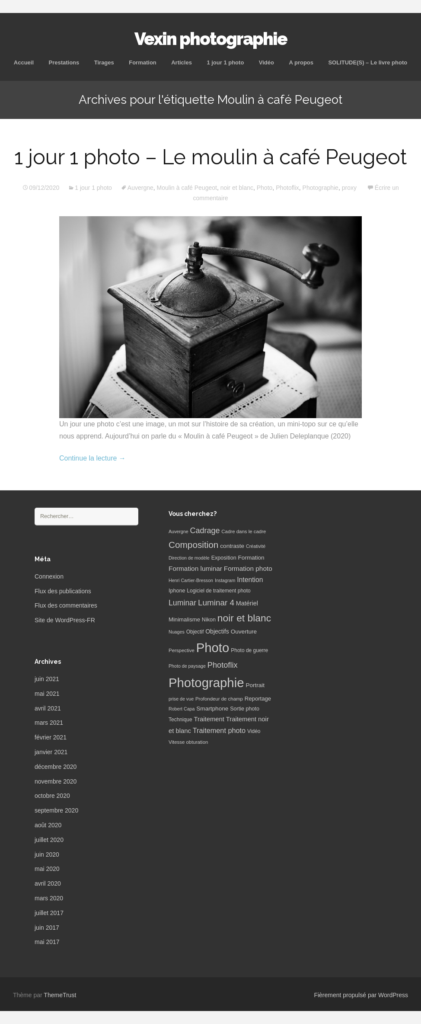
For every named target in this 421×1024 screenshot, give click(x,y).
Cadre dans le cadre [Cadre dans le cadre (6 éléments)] (243, 531)
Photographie (320, 187)
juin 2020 (47, 854)
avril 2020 (48, 883)
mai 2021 (47, 693)
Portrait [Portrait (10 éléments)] (255, 685)
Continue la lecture (92, 458)
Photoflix (287, 187)
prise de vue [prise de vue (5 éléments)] (181, 698)
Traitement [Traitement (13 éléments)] (209, 719)
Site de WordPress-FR (65, 620)
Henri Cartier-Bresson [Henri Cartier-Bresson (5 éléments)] (191, 580)
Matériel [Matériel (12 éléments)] (247, 603)
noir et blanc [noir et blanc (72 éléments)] (244, 618)
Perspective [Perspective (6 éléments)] (182, 650)
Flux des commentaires (66, 605)
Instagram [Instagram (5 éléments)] (225, 580)
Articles (181, 62)
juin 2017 (47, 927)
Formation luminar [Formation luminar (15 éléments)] (195, 568)
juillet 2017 (49, 912)
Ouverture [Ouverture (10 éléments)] (244, 631)
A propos (301, 62)
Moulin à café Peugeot (187, 187)
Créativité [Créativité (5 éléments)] (255, 546)
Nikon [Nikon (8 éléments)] (209, 620)
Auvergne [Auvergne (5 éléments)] (178, 531)
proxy (349, 187)
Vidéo (266, 62)
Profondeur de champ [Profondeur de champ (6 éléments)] (219, 698)
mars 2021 (49, 722)
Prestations (63, 62)
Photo (265, 187)
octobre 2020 (52, 795)
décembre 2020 (56, 766)
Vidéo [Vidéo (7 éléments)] (253, 731)
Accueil (24, 62)
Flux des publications (63, 591)
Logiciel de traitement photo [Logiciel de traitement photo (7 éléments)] (218, 591)
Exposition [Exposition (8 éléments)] (223, 558)
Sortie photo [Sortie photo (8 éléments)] (244, 709)
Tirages (104, 62)
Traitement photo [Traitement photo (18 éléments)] (219, 730)
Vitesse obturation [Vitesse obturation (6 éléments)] (188, 742)
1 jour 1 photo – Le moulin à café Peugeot (210, 157)
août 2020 (48, 825)
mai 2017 (47, 941)
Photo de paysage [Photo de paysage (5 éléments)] (187, 666)
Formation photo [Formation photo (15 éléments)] (248, 568)
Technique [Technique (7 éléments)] (180, 720)
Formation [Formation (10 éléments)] (251, 557)
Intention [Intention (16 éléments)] (250, 579)
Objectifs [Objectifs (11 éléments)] (217, 631)
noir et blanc (236, 187)
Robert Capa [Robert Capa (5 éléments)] (182, 708)
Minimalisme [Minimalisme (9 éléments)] (184, 619)
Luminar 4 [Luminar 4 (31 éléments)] (216, 602)
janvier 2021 (51, 752)
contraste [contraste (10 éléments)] (232, 546)
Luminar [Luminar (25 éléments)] (182, 602)
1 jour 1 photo (225, 62)
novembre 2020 (56, 781)
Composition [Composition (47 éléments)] (193, 545)
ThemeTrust (60, 995)
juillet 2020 (49, 839)
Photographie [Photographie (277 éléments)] (206, 682)
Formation (142, 62)
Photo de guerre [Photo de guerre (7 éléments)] (249, 650)
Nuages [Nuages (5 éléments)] (177, 631)
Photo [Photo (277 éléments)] (213, 647)
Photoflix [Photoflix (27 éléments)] (222, 665)
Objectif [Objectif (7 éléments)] (195, 632)
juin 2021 (47, 678)
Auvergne (140, 187)
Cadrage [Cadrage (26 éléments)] (205, 530)
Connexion (49, 576)
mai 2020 (47, 868)
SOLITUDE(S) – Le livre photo (367, 62)
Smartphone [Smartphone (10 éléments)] (212, 708)
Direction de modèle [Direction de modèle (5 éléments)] (189, 557)
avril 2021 (48, 708)
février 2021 (51, 737)
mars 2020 (49, 898)
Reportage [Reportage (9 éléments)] (258, 698)
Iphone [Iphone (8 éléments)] (177, 591)
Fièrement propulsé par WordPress (361, 995)
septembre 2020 (56, 810)
